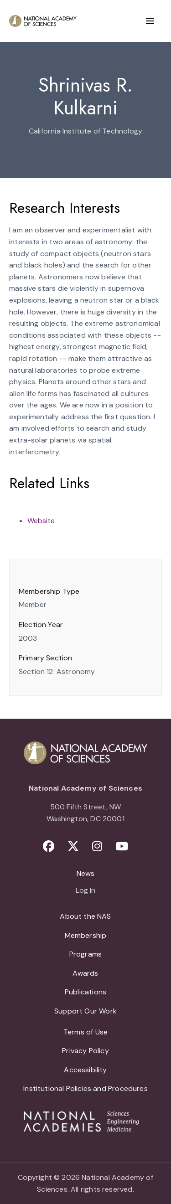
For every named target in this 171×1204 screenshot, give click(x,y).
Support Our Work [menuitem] (85, 1011)
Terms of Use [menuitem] (85, 1032)
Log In (85, 891)
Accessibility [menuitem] (85, 1070)
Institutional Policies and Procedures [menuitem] (85, 1088)
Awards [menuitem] (85, 973)
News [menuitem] (86, 873)
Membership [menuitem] (86, 935)
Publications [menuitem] (85, 992)
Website (41, 520)
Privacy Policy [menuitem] (85, 1050)
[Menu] (150, 21)
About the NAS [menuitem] (85, 916)
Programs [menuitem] (85, 954)
